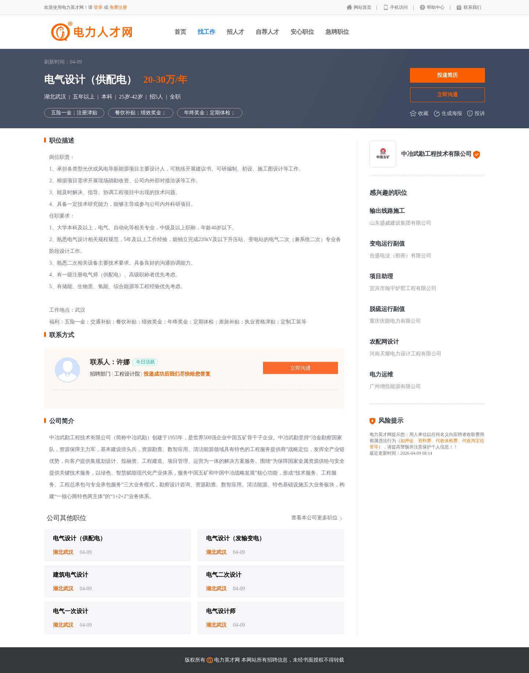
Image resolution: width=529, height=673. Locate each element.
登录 (98, 7)
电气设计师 (220, 611)
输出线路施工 (387, 211)
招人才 (235, 32)
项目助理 (381, 276)
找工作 (206, 32)
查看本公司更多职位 (314, 517)
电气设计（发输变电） (235, 538)
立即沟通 (447, 94)
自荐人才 (267, 32)
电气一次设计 (70, 611)
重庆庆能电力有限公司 (395, 321)
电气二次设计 (223, 575)
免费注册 (118, 7)
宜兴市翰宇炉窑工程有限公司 (403, 288)
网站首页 (363, 7)
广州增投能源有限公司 (395, 386)
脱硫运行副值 (387, 309)
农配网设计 (384, 342)
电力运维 (381, 374)
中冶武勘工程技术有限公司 (436, 154)
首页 (180, 32)
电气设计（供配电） (79, 538)
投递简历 (447, 75)
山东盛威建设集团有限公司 (400, 223)
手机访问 (399, 7)
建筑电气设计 (70, 575)
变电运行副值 (387, 243)
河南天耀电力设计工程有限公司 (406, 354)
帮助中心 (436, 7)
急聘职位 (337, 32)
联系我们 (472, 7)
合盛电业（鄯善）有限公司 (400, 255)
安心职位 (302, 32)
